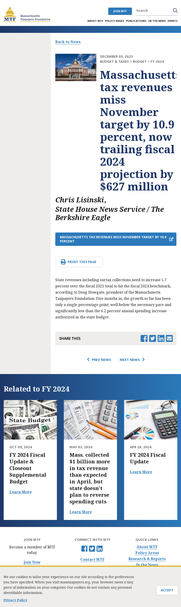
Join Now (32, 562)
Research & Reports (147, 558)
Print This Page (82, 262)
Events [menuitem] (173, 21)
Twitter (92, 549)
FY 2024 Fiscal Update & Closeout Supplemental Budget (27, 468)
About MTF (147, 547)
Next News (130, 359)
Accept (167, 591)
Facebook (84, 549)
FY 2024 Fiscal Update (148, 458)
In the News (147, 564)
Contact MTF (92, 559)
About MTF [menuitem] (95, 21)
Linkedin (99, 549)
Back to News (68, 41)
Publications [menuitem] (136, 21)
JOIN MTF (120, 11)
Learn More (20, 491)
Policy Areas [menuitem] (114, 21)
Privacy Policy (15, 600)
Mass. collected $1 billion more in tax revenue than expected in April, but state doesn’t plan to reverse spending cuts (90, 478)
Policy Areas (147, 552)
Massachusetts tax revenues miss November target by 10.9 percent (113, 239)
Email (169, 338)
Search (175, 10)
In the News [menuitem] (157, 21)
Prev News (101, 359)
